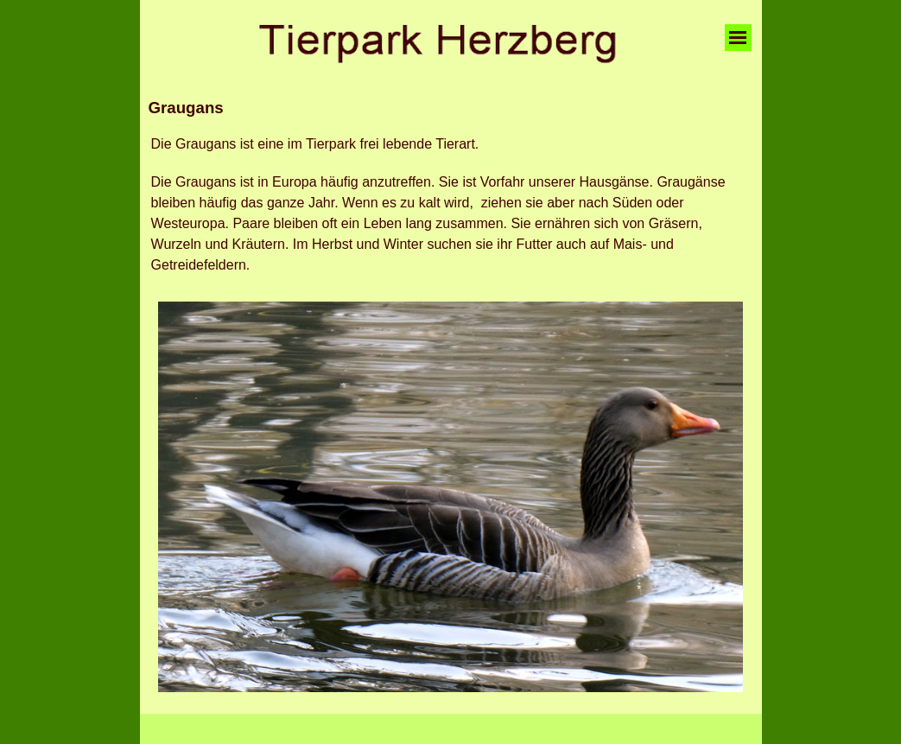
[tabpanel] (451, 108)
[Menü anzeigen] (738, 37)
